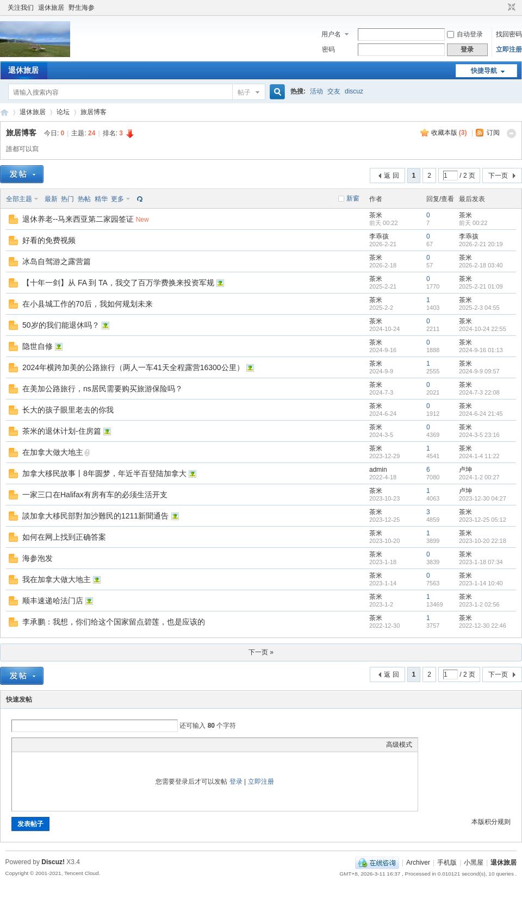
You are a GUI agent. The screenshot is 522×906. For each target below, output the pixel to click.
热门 (67, 199)
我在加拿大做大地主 (56, 579)
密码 (328, 49)
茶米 (375, 215)
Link (58, 744)
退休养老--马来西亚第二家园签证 (78, 219)
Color (31, 744)
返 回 (391, 175)
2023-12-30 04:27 (482, 498)
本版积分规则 (491, 822)
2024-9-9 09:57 (479, 371)
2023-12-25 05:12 (482, 519)
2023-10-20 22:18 (482, 541)
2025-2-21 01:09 (481, 286)
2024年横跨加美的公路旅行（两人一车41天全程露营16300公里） (133, 367)
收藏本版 (449, 132)
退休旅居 (51, 7)
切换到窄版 (510, 8)
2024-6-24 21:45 (481, 413)
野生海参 (82, 7)
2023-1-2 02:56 (479, 604)
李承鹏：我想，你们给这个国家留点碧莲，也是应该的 (113, 621)
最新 (51, 199)
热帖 (84, 199)
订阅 (493, 132)
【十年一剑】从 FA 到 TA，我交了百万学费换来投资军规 (118, 282)
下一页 (498, 175)
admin (378, 469)
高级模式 (399, 744)
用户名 (331, 34)
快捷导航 (484, 70)
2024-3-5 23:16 (479, 435)
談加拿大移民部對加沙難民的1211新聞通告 (95, 515)
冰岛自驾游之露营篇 (56, 261)
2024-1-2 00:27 (479, 477)
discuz (354, 91)
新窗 (352, 198)
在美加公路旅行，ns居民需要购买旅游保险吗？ (102, 388)
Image (44, 744)
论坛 (63, 112)
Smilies (99, 744)
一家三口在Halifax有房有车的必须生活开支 (94, 494)
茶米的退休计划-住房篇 (61, 431)
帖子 (244, 92)
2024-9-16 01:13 (481, 350)
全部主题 (19, 199)
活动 (316, 91)
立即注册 (509, 49)
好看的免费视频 (49, 240)
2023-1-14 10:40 (481, 583)
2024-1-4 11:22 (479, 456)
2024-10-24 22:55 (482, 329)
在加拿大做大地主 (52, 452)
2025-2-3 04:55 (479, 307)
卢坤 (465, 469)
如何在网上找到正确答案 (64, 537)
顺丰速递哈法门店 (52, 600)
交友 (333, 91)
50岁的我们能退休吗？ (61, 325)
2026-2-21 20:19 (481, 244)
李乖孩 (379, 236)
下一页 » (261, 652)
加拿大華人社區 (4, 112)
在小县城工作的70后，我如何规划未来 (87, 303)
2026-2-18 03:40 (481, 265)
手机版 (447, 862)
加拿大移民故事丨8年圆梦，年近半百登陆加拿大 (104, 473)
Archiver (418, 862)
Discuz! (53, 862)
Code (85, 744)
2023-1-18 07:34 (481, 562)
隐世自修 (37, 346)
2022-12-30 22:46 (482, 625)
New (142, 219)
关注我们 (21, 7)
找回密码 (509, 34)
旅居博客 (93, 112)
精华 (101, 199)
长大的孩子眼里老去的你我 (68, 409)
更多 (117, 199)
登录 (236, 781)
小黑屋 (473, 862)
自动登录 (465, 34)
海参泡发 (37, 558)
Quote (71, 744)
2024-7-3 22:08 (479, 392)
